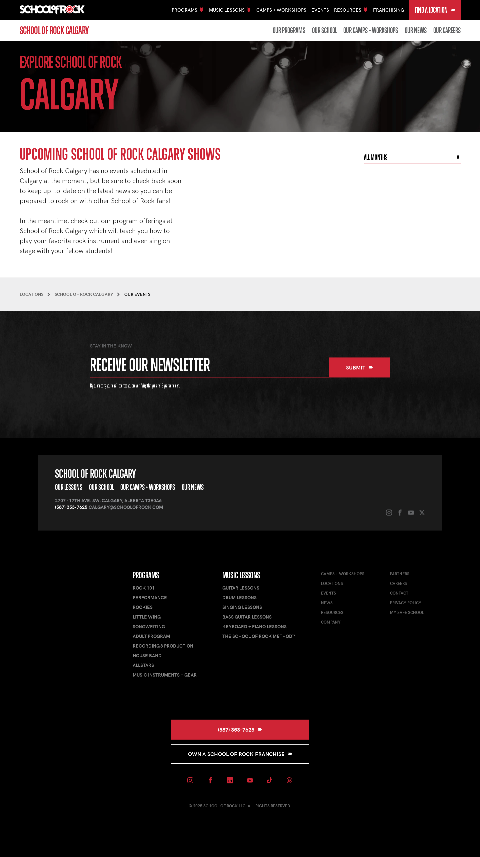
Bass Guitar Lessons (247, 617)
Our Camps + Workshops (370, 30)
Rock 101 (144, 588)
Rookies (143, 607)
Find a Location (435, 10)
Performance (150, 597)
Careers (398, 583)
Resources (332, 612)
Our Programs (289, 30)
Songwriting (149, 626)
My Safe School (407, 612)
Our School (324, 30)
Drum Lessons (239, 597)
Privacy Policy (405, 602)
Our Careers (447, 30)
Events (320, 10)
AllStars (143, 665)
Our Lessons (68, 487)
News (327, 602)
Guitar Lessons (240, 588)
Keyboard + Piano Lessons (254, 626)
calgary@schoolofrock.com (126, 507)
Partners (399, 573)
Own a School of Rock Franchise (240, 753)
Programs (146, 575)
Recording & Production (163, 646)
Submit (359, 367)
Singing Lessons (242, 607)
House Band (147, 655)
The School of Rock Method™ (258, 636)
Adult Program (151, 636)
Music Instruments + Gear (165, 675)
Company (331, 622)
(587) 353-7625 (71, 507)
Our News (416, 30)
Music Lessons (241, 575)
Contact (399, 593)
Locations (332, 583)
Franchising (388, 10)
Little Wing (147, 617)
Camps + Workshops (281, 10)
